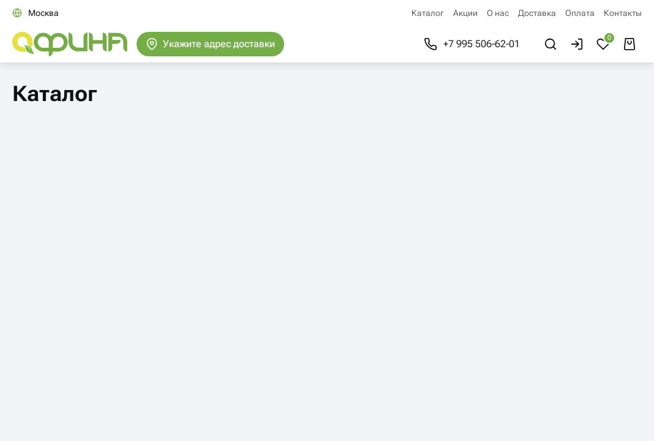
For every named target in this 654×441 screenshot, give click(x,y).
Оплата (580, 13)
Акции (465, 13)
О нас (498, 13)
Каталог (428, 13)
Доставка (537, 13)
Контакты (623, 13)
